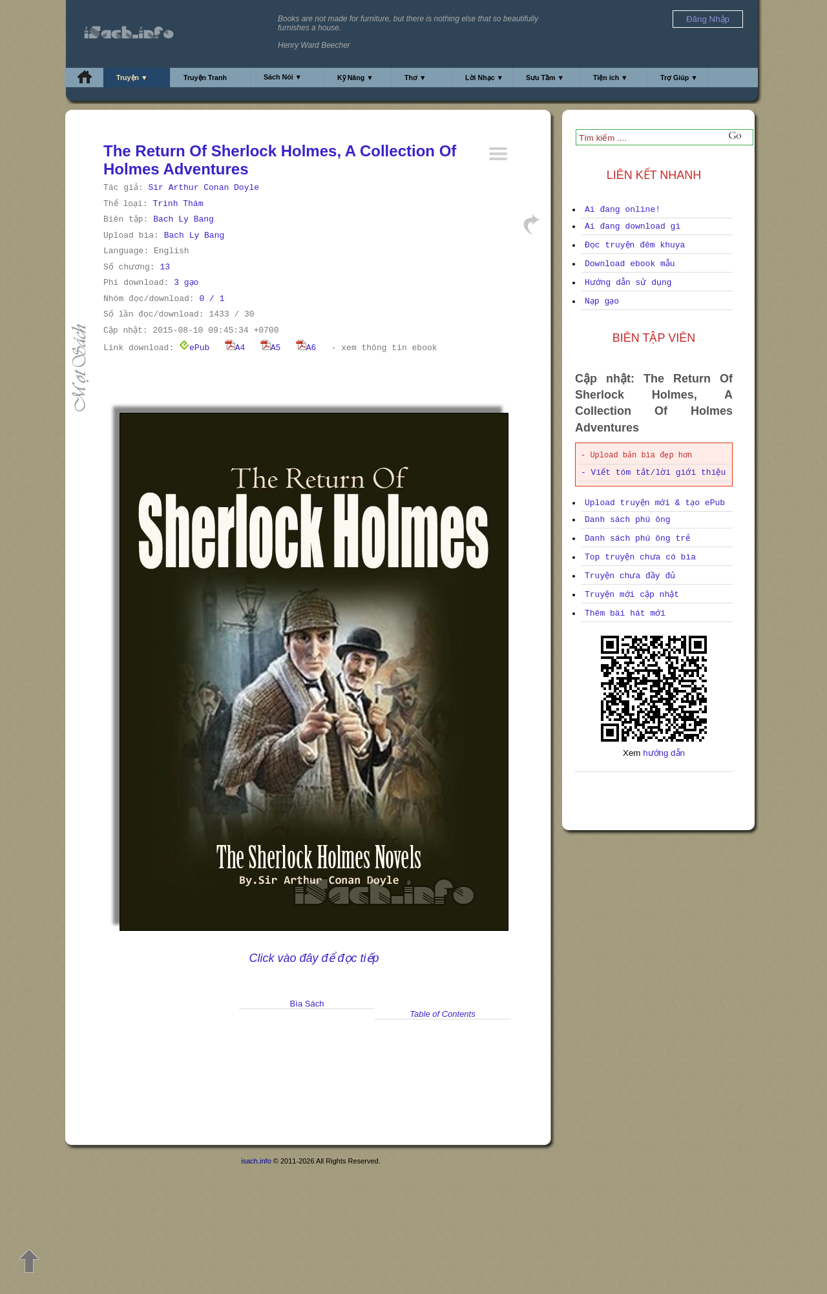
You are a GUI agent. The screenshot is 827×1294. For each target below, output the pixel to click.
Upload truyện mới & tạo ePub (655, 503)
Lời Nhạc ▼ (484, 77)
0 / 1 (211, 299)
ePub (194, 348)
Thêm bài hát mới (625, 613)
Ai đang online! (622, 209)
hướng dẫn (664, 753)
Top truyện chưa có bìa (640, 557)
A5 (270, 348)
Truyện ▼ (132, 77)
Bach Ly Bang (183, 219)
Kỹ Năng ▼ (355, 77)
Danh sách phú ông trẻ (637, 538)
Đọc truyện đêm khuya (635, 245)
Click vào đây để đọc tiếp (314, 958)
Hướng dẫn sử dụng (628, 282)
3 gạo (186, 282)
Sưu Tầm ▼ (545, 77)
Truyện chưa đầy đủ (630, 576)
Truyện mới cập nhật (632, 595)
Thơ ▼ (415, 77)
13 (165, 267)
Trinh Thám (177, 204)
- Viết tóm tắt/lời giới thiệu (653, 472)
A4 (235, 348)
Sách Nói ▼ (283, 77)
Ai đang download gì (632, 226)
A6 (306, 348)
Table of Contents (442, 1014)
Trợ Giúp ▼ (679, 77)
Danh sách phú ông (628, 520)
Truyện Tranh (205, 77)
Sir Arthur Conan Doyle (203, 188)
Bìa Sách (307, 1003)
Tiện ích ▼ (610, 77)
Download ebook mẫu (630, 264)
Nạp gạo (602, 301)
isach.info (256, 1161)
